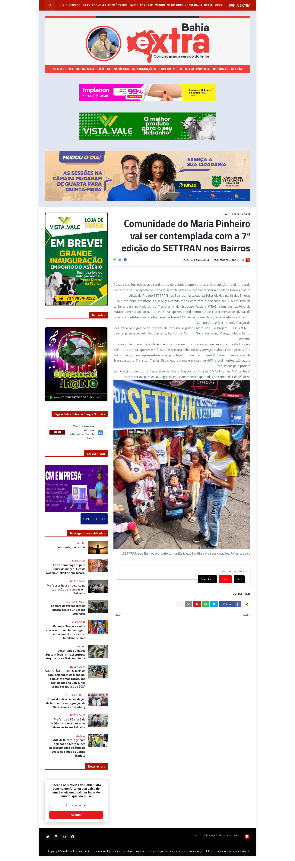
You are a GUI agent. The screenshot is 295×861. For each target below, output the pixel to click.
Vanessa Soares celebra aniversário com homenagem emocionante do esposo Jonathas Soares (65, 632)
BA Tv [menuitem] (86, 5)
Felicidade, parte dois (70, 547)
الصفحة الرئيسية (241, 214)
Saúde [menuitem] (133, 5)
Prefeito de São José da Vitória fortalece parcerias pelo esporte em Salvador (67, 723)
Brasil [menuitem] (208, 5)
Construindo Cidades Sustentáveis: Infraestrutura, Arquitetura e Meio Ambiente (65, 654)
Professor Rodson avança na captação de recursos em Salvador (66, 589)
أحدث (246, 615)
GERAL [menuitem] (219, 5)
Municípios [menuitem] (175, 5)
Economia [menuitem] (99, 5)
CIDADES (226, 214)
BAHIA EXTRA (239, 5)
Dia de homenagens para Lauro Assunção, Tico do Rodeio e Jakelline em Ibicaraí (65, 569)
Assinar (76, 814)
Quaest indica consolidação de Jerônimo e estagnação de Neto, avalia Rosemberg (65, 703)
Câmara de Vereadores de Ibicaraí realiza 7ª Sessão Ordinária (68, 610)
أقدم (118, 615)
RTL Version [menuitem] (72, 5)
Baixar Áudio (207, 579)
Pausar (225, 579)
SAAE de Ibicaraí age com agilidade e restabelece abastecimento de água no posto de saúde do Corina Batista (67, 748)
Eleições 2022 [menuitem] (118, 5)
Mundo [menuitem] (160, 5)
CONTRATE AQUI (94, 519)
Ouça (239, 579)
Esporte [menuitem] (146, 5)
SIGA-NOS (57, 432)
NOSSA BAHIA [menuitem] (193, 5)
